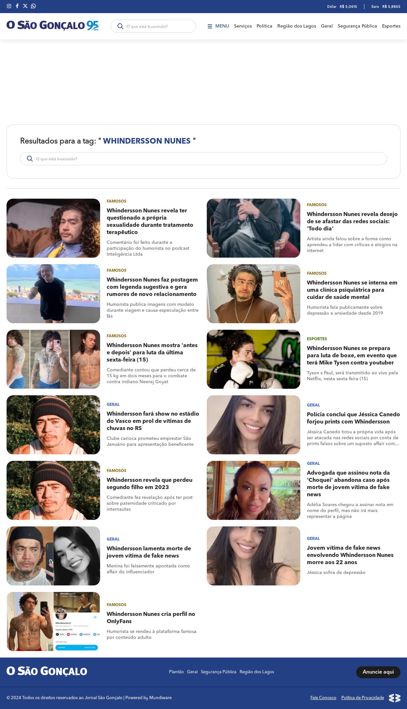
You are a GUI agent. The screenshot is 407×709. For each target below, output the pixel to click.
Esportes (391, 26)
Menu (218, 26)
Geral (327, 26)
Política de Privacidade (362, 698)
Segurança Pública (357, 26)
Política (264, 26)
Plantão (176, 672)
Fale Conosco (323, 698)
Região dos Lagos (296, 26)
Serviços (243, 26)
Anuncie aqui (378, 672)
